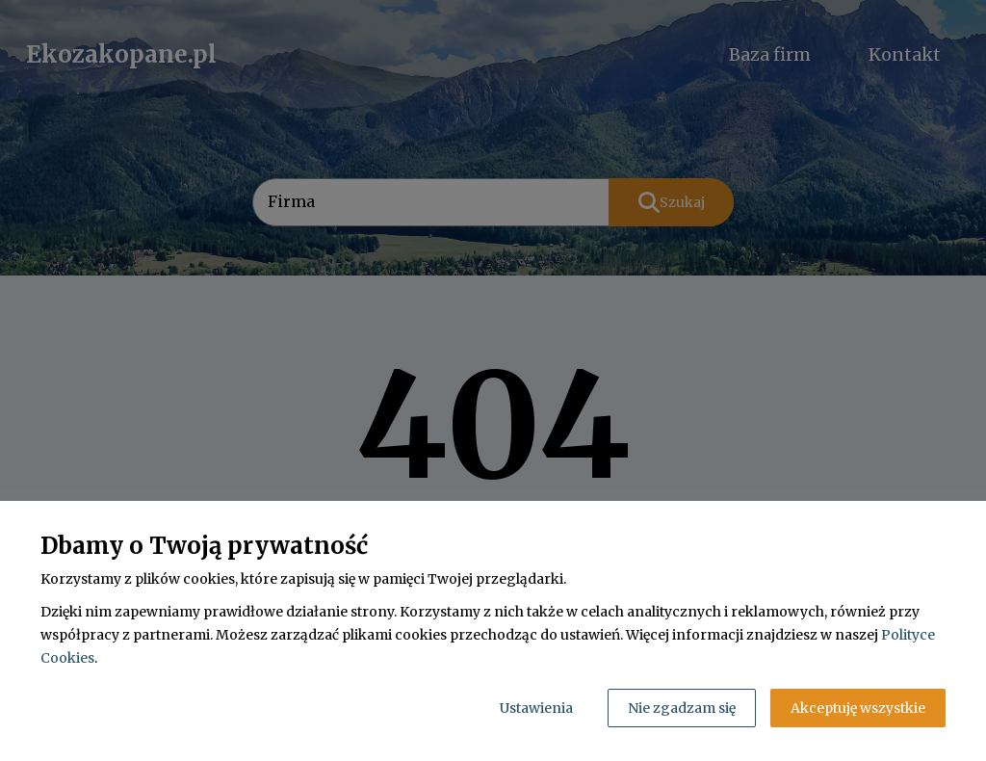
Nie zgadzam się (682, 708)
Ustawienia (536, 708)
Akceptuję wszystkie (858, 708)
